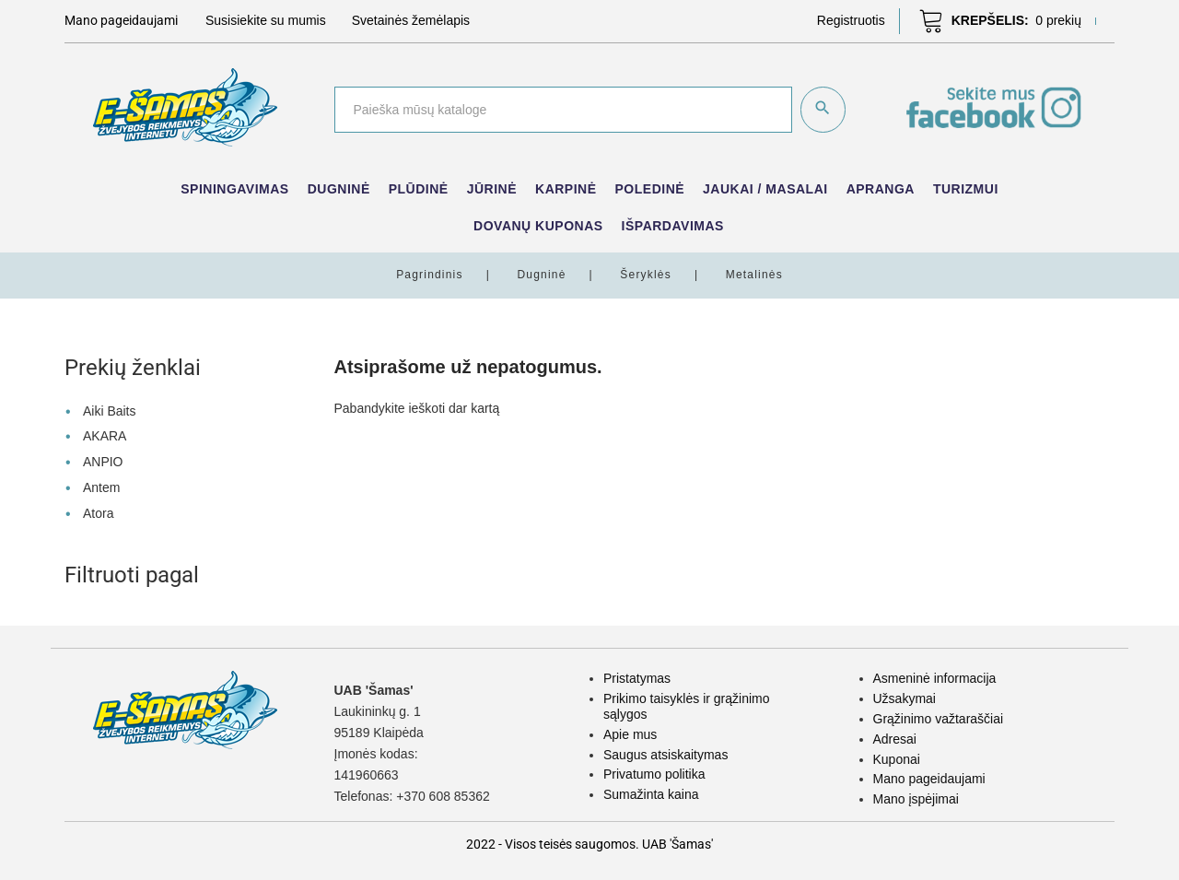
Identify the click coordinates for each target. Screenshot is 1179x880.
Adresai (894, 738)
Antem (101, 486)
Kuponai (896, 758)
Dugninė (339, 189)
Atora (98, 512)
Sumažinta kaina (651, 793)
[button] (851, 20)
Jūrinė (492, 189)
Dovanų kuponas (538, 225)
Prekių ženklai (132, 368)
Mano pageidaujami (929, 777)
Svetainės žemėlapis (411, 20)
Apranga (880, 189)
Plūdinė (419, 189)
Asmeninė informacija (935, 678)
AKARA (104, 435)
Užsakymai (904, 697)
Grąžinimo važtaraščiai (938, 717)
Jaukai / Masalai (765, 189)
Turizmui (965, 189)
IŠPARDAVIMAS (673, 225)
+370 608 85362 (443, 796)
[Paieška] (562, 110)
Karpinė (566, 189)
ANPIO (103, 460)
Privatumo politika (654, 773)
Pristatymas (637, 678)
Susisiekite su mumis (265, 20)
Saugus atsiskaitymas (665, 753)
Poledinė (650, 189)
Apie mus (630, 733)
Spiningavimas (234, 189)
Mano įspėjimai (916, 798)
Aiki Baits (109, 410)
